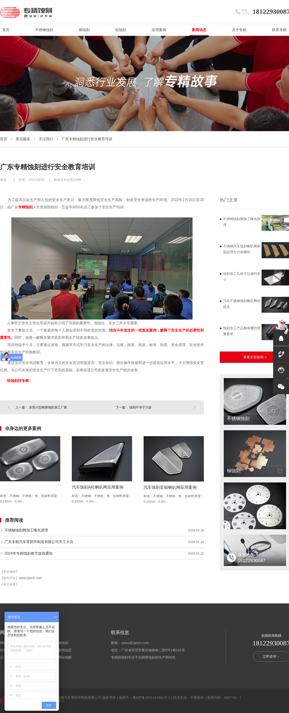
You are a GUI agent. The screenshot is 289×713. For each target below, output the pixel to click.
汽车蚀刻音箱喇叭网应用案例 (170, 487)
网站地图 (65, 657)
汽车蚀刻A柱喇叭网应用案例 (97, 487)
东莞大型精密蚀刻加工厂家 (48, 407)
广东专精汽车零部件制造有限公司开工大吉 (39, 542)
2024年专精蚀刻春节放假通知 (29, 553)
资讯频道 (23, 139)
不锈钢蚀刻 (44, 30)
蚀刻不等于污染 (140, 407)
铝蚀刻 (120, 30)
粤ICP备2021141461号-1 (151, 697)
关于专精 (239, 30)
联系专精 (279, 30)
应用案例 (159, 30)
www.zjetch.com (30, 578)
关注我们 (46, 139)
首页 (6, 30)
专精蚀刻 (25, 207)
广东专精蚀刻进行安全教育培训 (87, 139)
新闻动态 (199, 30)
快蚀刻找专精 (18, 381)
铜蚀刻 (84, 30)
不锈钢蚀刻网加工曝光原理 (26, 530)
